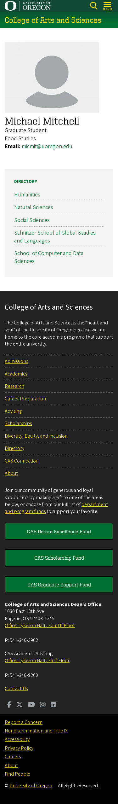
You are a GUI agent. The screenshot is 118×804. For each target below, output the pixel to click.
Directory (25, 181)
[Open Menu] (107, 5)
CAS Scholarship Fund (59, 558)
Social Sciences (32, 220)
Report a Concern (23, 722)
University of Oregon (30, 785)
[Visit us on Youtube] (31, 705)
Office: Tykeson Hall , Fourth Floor (40, 625)
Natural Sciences (33, 207)
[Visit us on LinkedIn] (53, 705)
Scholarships (18, 423)
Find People (17, 774)
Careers (13, 756)
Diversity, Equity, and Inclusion (36, 436)
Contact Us (16, 688)
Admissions (16, 361)
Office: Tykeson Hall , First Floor (37, 660)
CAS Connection (22, 460)
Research (14, 386)
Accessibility (17, 739)
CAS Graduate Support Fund (59, 584)
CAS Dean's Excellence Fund (59, 531)
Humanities (27, 195)
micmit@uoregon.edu (47, 146)
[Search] (94, 6)
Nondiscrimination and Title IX (36, 730)
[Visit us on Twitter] (19, 705)
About (11, 473)
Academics (16, 373)
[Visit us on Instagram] (42, 705)
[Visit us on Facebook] (9, 705)
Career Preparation (25, 398)
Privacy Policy (19, 748)
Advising (13, 411)
